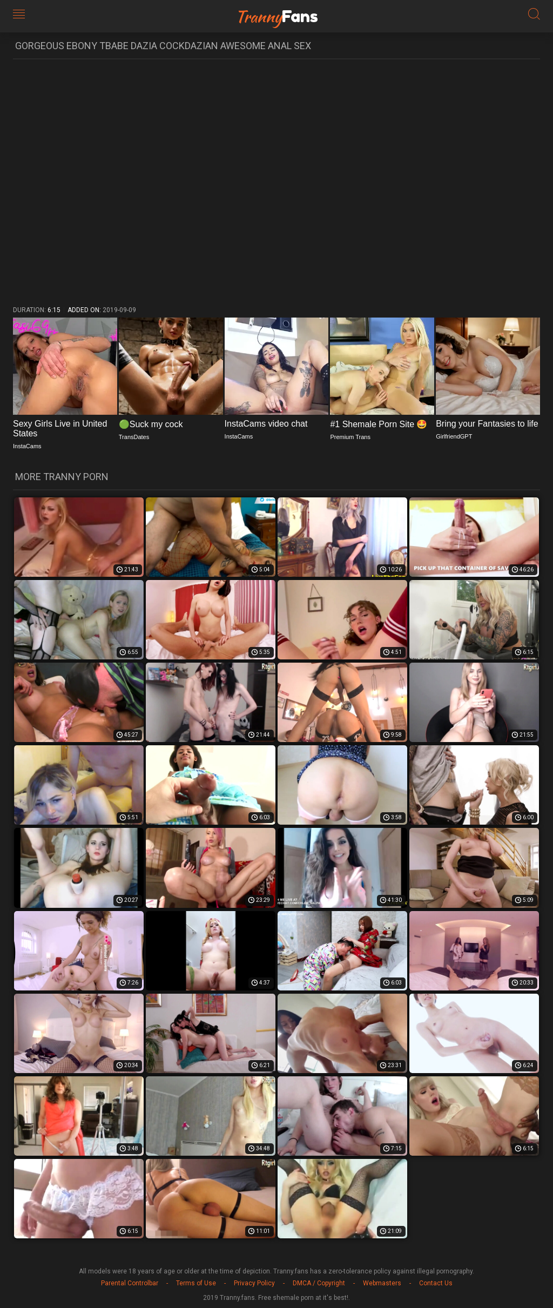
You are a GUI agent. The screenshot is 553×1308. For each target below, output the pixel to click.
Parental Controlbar (129, 1283)
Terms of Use (196, 1283)
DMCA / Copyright (319, 1283)
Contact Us (436, 1283)
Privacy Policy (254, 1283)
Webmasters (382, 1283)
